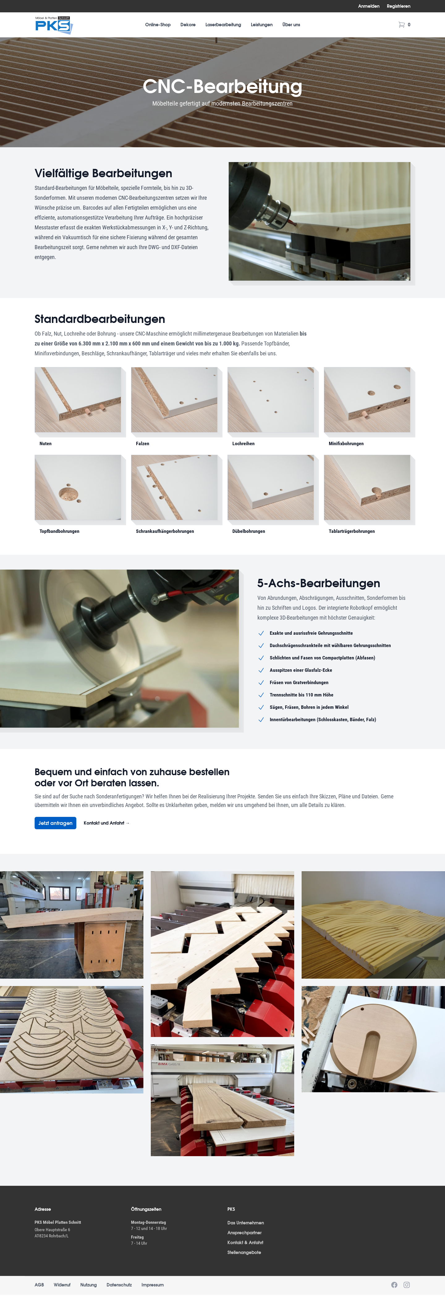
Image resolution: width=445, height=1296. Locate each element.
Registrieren (398, 6)
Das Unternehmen (245, 1223)
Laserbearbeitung (223, 24)
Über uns (291, 24)
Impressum (153, 1285)
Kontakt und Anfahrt (107, 823)
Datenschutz (119, 1285)
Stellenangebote (244, 1252)
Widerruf (62, 1285)
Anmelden (368, 6)
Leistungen (262, 24)
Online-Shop (158, 24)
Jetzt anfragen (55, 823)
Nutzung (88, 1285)
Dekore (188, 24)
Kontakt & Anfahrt (245, 1242)
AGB (39, 1285)
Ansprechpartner (244, 1232)
